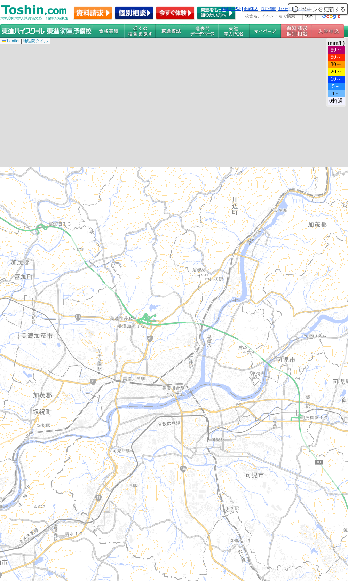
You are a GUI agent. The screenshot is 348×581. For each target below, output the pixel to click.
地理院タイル (35, 41)
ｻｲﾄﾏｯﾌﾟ (285, 9)
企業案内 (251, 9)
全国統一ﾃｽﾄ (231, 9)
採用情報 (268, 9)
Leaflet (10, 41)
